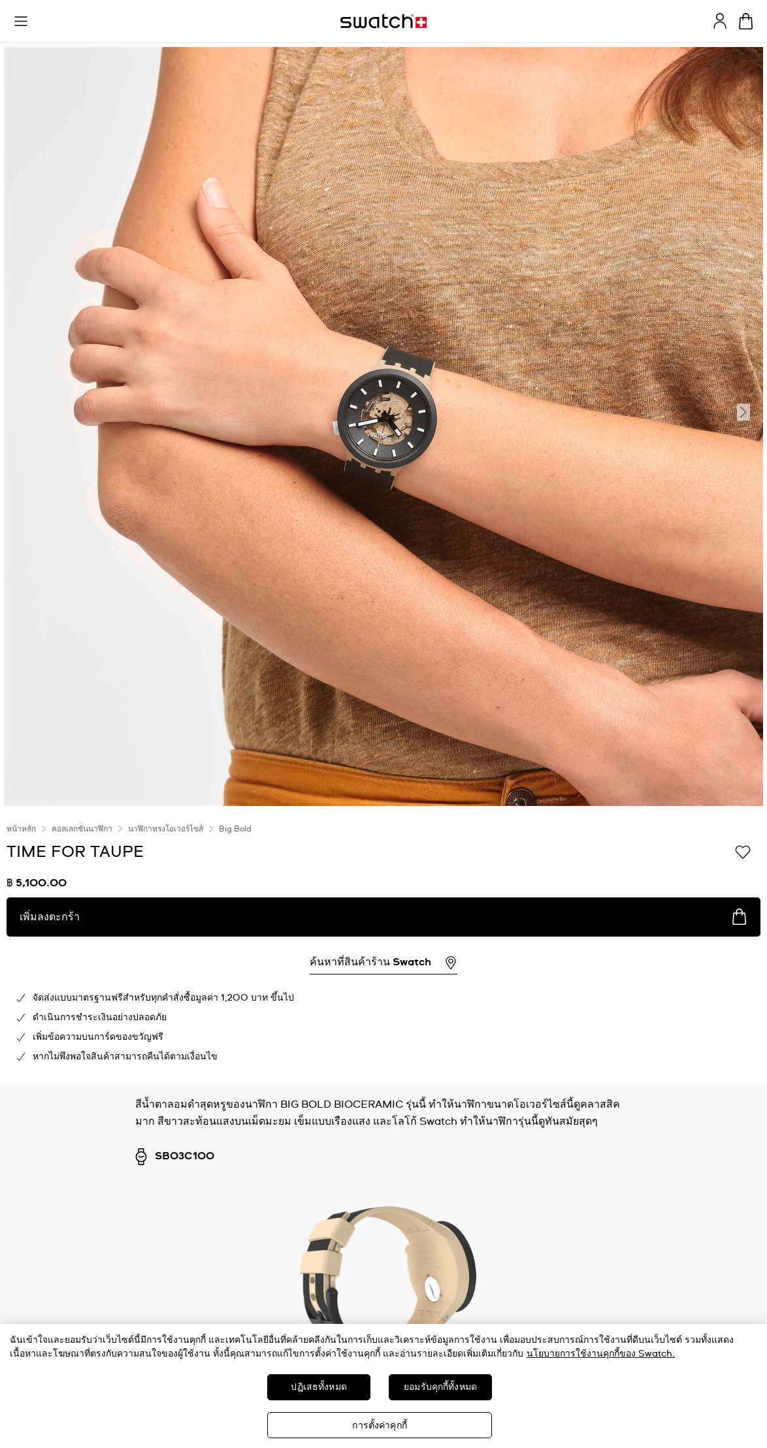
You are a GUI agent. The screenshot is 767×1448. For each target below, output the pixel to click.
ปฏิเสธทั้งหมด (318, 1387)
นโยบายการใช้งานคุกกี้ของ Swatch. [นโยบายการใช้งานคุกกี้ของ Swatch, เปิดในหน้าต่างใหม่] (601, 1354)
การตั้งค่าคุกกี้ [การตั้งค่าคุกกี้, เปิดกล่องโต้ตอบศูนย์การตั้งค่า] (379, 1425)
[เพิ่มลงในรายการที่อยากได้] (743, 851)
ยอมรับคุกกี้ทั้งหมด (440, 1387)
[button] (21, 21)
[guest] (720, 21)
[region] (383, 1386)
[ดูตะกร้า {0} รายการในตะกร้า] (746, 21)
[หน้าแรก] (383, 21)
